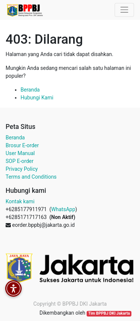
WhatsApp (63, 209)
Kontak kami (20, 201)
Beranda (30, 90)
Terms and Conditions (31, 177)
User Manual (20, 153)
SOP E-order (20, 161)
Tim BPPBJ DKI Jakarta (109, 313)
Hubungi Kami (37, 98)
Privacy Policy (22, 169)
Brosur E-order (22, 145)
